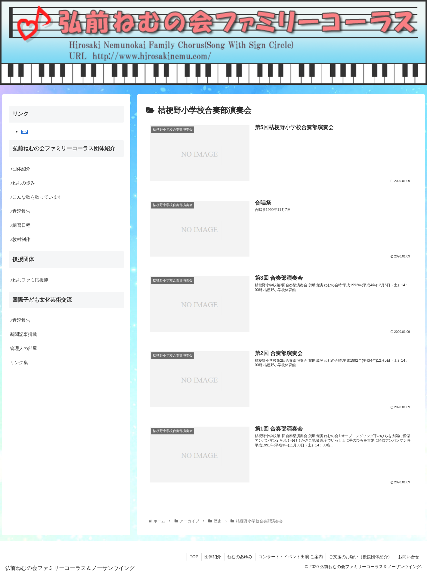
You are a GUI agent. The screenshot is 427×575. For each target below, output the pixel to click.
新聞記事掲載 (23, 334)
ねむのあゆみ (238, 556)
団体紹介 (211, 556)
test (24, 131)
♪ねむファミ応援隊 (29, 279)
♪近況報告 (20, 211)
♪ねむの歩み (22, 182)
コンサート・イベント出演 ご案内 (290, 556)
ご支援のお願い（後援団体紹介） (359, 556)
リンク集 (19, 362)
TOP (192, 556)
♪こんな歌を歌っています (36, 196)
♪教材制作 (20, 239)
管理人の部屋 (23, 348)
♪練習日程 (20, 225)
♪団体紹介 (20, 168)
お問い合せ (408, 556)
